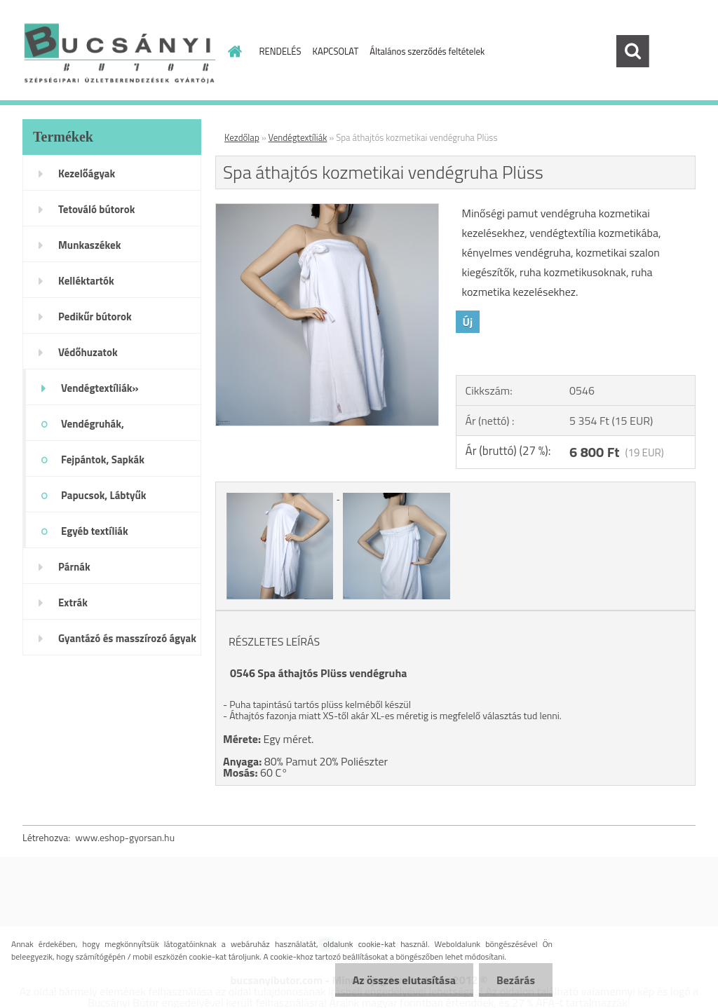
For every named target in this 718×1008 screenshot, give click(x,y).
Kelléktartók (86, 281)
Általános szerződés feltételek (427, 51)
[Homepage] (233, 51)
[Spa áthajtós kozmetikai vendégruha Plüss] (327, 209)
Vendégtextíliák (298, 137)
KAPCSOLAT (336, 51)
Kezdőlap (241, 137)
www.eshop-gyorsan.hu (125, 837)
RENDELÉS (280, 51)
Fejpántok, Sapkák (102, 459)
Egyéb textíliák (94, 531)
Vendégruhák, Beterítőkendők (96, 428)
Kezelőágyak (86, 173)
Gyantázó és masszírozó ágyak (127, 638)
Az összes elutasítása (404, 980)
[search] (632, 51)
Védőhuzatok (88, 352)
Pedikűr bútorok (95, 316)
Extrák (73, 602)
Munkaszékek (89, 245)
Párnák (74, 567)
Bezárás (515, 980)
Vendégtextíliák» (100, 388)
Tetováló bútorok (96, 209)
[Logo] (118, 52)
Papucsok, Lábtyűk (104, 495)
